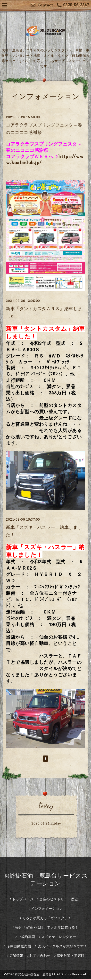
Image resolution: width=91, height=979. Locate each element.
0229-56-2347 (73, 5)
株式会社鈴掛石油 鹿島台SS (35, 974)
